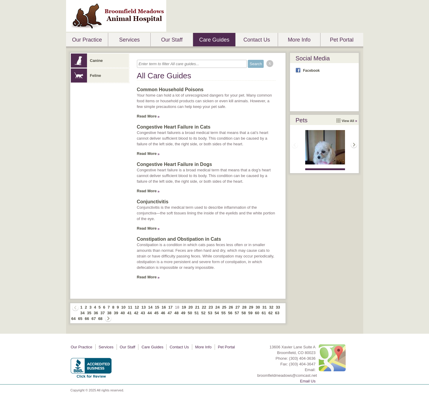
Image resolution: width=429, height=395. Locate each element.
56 (230, 313)
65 (80, 318)
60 (257, 313)
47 (170, 313)
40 (122, 313)
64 (73, 318)
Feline (86, 75)
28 (244, 307)
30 (258, 307)
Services (129, 40)
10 (123, 307)
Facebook (311, 70)
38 (109, 313)
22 (204, 307)
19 (184, 307)
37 (102, 313)
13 (143, 307)
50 (190, 313)
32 (271, 307)
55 (223, 313)
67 (93, 318)
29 (251, 307)
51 (196, 313)
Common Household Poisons (170, 89)
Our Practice (87, 40)
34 (82, 313)
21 (197, 307)
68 (100, 318)
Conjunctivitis (153, 201)
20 (190, 307)
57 (237, 313)
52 (203, 313)
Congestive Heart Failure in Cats (173, 126)
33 (278, 307)
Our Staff (172, 40)
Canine (87, 61)
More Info (299, 40)
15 (157, 307)
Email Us (307, 381)
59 (250, 313)
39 (116, 313)
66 (87, 318)
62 (270, 313)
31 (264, 307)
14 (150, 307)
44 (149, 313)
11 (130, 307)
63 (277, 313)
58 (244, 313)
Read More (147, 116)
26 (231, 307)
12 (137, 307)
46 (163, 313)
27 (238, 307)
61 (264, 313)
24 (217, 307)
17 (170, 307)
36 (96, 313)
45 (156, 313)
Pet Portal (342, 40)
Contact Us (256, 40)
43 (143, 313)
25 (224, 307)
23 (211, 307)
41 (129, 313)
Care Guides (214, 40)
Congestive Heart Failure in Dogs (174, 164)
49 (183, 313)
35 (89, 313)
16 (163, 307)
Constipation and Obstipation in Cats (179, 239)
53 (210, 313)
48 (176, 313)
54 (217, 313)
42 (136, 313)
